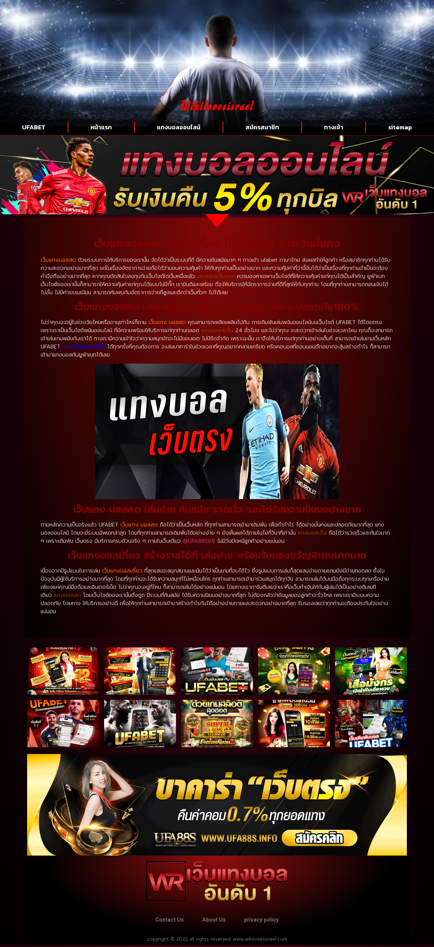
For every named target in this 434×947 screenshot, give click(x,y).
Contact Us (165, 921)
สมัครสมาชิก (262, 127)
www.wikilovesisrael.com (260, 941)
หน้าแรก (101, 127)
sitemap (400, 127)
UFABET (33, 127)
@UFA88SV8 (199, 541)
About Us (214, 921)
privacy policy (266, 921)
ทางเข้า (333, 127)
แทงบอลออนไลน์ (178, 127)
